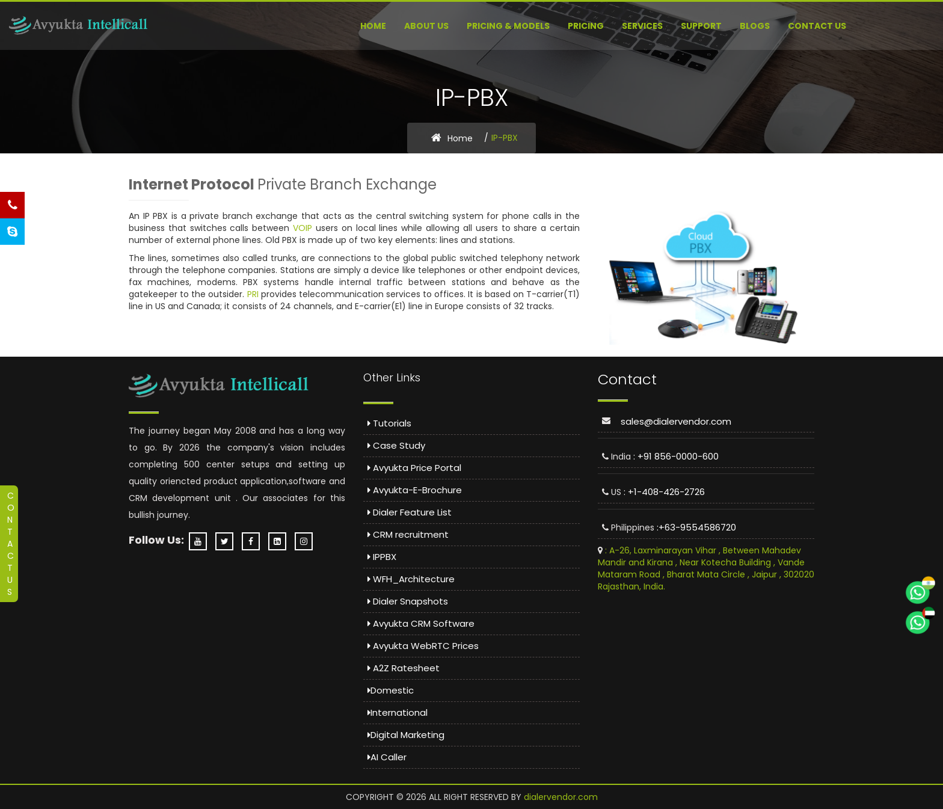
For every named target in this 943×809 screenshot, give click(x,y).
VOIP (302, 228)
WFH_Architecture (411, 579)
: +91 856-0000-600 (676, 456)
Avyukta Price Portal (414, 467)
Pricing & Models (508, 26)
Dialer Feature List (409, 512)
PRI (253, 294)
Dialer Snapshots (407, 601)
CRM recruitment (408, 534)
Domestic (390, 690)
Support (701, 26)
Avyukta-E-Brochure (414, 490)
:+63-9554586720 (696, 527)
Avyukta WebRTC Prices (423, 645)
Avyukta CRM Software (421, 623)
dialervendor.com (561, 797)
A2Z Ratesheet (403, 668)
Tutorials (389, 423)
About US (426, 26)
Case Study (396, 445)
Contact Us (817, 26)
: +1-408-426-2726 (664, 491)
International (397, 712)
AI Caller (387, 757)
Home (373, 26)
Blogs (755, 26)
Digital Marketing (405, 734)
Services (642, 26)
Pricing (586, 26)
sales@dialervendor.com (676, 421)
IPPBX (381, 556)
